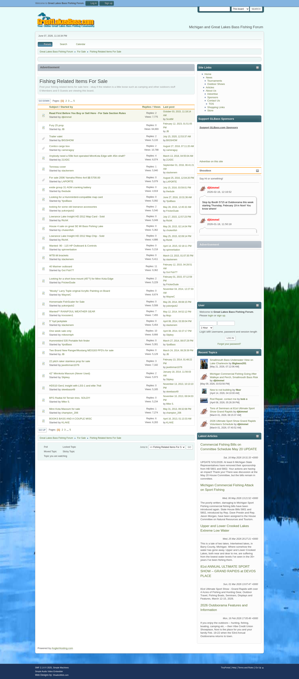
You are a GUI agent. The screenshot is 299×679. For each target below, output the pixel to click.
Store (210, 110)
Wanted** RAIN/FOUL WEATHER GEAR (72, 311)
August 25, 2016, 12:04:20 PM (178, 178)
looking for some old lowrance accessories (73, 206)
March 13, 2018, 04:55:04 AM (178, 156)
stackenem (67, 170)
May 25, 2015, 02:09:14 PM (177, 236)
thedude (66, 191)
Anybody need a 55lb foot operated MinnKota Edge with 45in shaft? (87, 155)
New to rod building (221, 389)
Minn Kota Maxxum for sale (64, 408)
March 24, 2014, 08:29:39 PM (178, 350)
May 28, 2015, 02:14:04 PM (177, 226)
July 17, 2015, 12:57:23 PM (177, 216)
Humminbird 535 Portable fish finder (69, 340)
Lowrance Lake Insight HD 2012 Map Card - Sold (76, 216)
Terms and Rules (246, 667)
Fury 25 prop (56, 125)
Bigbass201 (239, 363)
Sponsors (212, 97)
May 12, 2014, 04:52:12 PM (177, 311)
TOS (211, 103)
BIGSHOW (67, 140)
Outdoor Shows (216, 84)
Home (207, 74)
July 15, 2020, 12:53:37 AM (177, 136)
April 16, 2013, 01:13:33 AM (177, 418)
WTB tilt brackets (58, 255)
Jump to (143, 447)
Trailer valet (55, 136)
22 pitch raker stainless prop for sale (69, 361)
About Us (211, 90)
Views (157, 106)
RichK (64, 220)
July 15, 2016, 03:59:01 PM (177, 187)
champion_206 (69, 412)
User (201, 305)
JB (62, 129)
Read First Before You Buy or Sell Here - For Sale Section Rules (87, 113)
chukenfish (67, 230)
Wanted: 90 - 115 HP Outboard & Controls (73, 245)
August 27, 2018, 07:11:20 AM (178, 146)
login (210, 315)
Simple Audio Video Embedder (49, 671)
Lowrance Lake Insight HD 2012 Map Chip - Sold (76, 236)
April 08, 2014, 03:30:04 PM (177, 321)
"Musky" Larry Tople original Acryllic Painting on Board (79, 290)
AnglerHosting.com (62, 648)
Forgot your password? (229, 344)
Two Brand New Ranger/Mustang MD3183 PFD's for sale (81, 350)
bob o (243, 399)
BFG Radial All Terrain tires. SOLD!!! (69, 397)
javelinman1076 (70, 365)
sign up (221, 315)
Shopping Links (216, 107)
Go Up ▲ (259, 667)
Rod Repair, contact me (223, 399)
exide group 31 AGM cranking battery (70, 187)
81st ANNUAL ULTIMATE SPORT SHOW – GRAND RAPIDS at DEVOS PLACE (228, 571)
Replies (146, 106)
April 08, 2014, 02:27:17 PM (177, 331)
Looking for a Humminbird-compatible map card (76, 197)
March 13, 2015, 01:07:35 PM (178, 255)
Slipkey (170, 334)
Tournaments (214, 80)
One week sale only (60, 330)
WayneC (66, 294)
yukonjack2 (67, 210)
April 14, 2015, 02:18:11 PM (177, 246)
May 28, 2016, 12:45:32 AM (177, 207)
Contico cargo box (59, 146)
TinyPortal (225, 667)
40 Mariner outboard (60, 266)
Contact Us (213, 100)
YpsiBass (66, 200)
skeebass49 (68, 389)
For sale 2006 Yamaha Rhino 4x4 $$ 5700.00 (74, 177)
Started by (66, 106)
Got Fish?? (67, 270)
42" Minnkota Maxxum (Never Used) (69, 373)
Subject (53, 106)
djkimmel (213, 187)
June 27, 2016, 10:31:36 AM (177, 197)
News (209, 77)
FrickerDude (172, 211)
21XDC (65, 159)
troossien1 (67, 315)
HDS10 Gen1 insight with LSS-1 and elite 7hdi (75, 385)
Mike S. (65, 401)
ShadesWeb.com (61, 675)
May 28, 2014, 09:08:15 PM (177, 302)
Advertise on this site (211, 161)
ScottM (169, 119)
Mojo (168, 315)
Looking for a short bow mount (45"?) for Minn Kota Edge (81, 278)
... (71, 100)
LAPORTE (67, 181)
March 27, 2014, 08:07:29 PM (178, 340)
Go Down (44, 101)
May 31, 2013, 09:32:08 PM (177, 409)
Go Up (42, 430)
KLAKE (65, 422)
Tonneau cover (57, 166)
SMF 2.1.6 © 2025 (43, 667)
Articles (210, 87)
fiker (238, 389)
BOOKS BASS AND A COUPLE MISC (70, 418)
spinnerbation (69, 249)
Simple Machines (61, 667)
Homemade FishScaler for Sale (66, 301)
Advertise (212, 93)
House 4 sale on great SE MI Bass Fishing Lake (76, 226)
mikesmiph (67, 334)
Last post (170, 106)
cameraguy (67, 150)
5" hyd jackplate (58, 321)
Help (234, 667)
